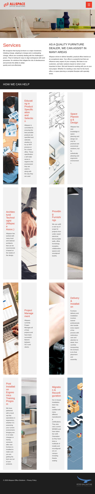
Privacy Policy (31, 480)
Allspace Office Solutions (16, 480)
